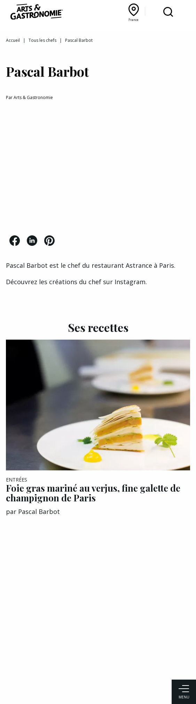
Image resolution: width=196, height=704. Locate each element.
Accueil (13, 40)
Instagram (130, 282)
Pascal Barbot (39, 511)
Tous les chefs (42, 40)
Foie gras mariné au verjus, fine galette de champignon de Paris (93, 493)
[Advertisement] (98, 169)
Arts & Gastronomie (33, 97)
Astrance (140, 265)
